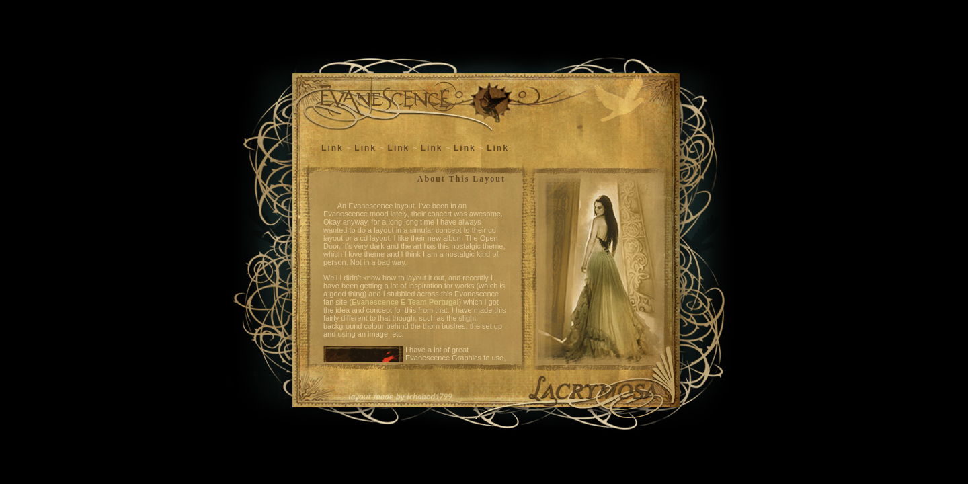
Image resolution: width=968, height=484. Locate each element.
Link (332, 148)
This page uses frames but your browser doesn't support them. (415, 268)
